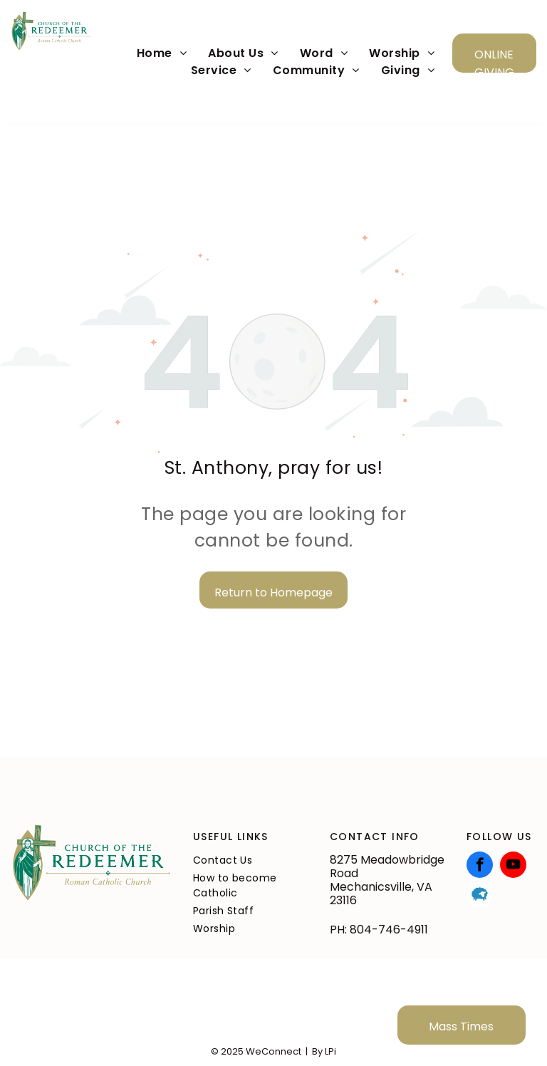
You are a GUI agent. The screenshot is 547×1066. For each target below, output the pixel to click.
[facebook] (480, 866)
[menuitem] (161, 53)
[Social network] (480, 896)
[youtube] (513, 866)
